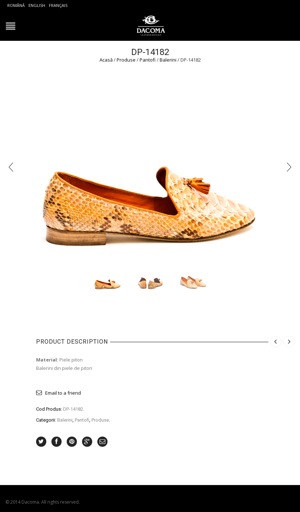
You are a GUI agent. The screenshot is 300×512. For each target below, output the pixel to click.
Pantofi (148, 59)
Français (58, 5)
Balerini (168, 59)
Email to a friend (63, 393)
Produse (126, 59)
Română (16, 5)
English (36, 5)
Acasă (106, 59)
